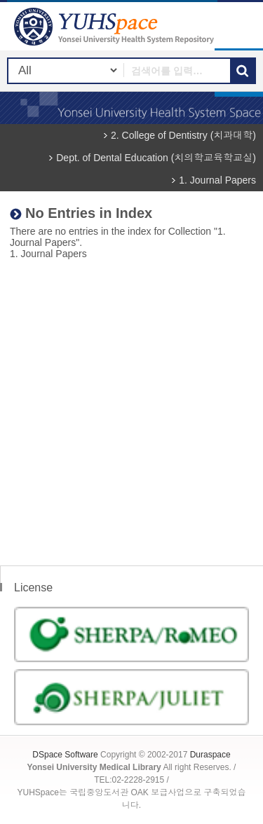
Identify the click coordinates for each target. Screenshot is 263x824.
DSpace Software (64, 755)
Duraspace (210, 755)
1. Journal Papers (217, 180)
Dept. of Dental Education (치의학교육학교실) (156, 157)
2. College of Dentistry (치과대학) (183, 135)
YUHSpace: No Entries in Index (115, 26)
